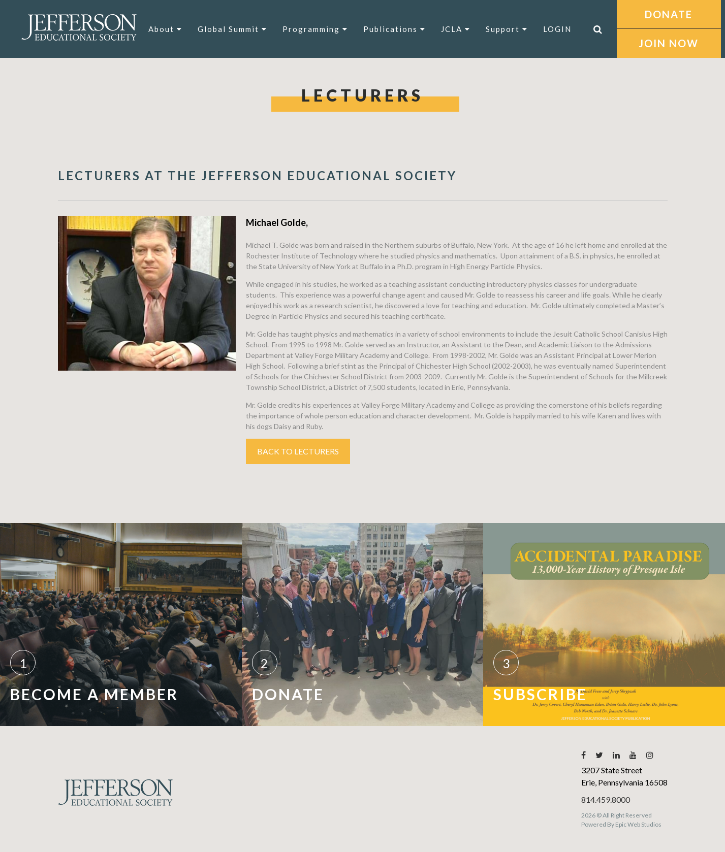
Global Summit (232, 29)
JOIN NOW (669, 43)
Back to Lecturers (298, 451)
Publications (394, 29)
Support (507, 29)
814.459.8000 (605, 799)
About (165, 29)
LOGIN (557, 29)
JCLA (455, 29)
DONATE (668, 14)
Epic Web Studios (638, 824)
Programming (315, 29)
